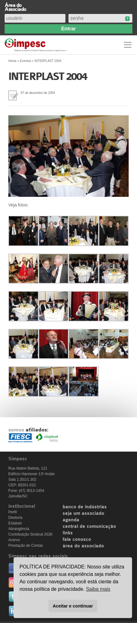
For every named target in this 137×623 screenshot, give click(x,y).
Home (12, 61)
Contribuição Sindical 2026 (30, 534)
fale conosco (77, 539)
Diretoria (15, 517)
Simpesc (36, 44)
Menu (127, 45)
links (68, 533)
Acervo (14, 540)
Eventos (25, 61)
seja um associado (83, 513)
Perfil (12, 512)
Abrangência (18, 529)
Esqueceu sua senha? (127, 18)
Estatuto (15, 523)
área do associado (83, 546)
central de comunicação (89, 526)
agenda (71, 520)
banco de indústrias (85, 507)
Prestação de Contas (25, 545)
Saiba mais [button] (98, 589)
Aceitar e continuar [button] (73, 605)
